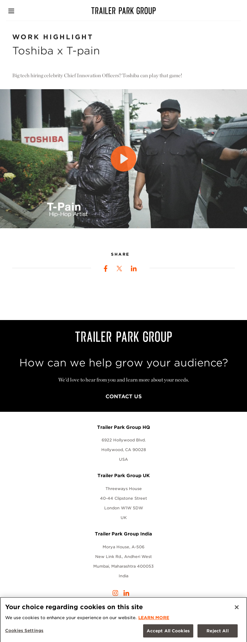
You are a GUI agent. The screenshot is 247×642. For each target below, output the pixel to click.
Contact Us (123, 396)
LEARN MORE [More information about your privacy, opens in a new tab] (153, 619)
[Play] (123, 161)
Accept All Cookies (168, 632)
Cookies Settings (24, 632)
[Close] (237, 609)
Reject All (217, 632)
